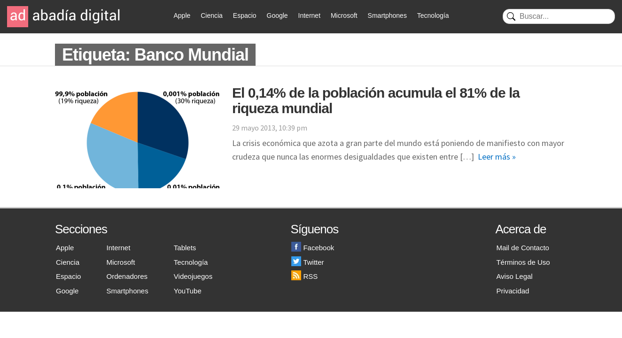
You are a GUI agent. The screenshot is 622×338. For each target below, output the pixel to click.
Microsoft (344, 15)
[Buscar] (559, 16)
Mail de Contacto (522, 248)
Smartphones (387, 15)
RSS (304, 276)
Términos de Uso (523, 262)
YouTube (188, 291)
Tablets (185, 248)
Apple (182, 15)
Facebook (312, 248)
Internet (309, 15)
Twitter (307, 262)
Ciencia (212, 15)
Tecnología (433, 15)
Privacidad (512, 291)
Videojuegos (193, 276)
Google (277, 15)
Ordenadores (127, 276)
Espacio (245, 15)
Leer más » (497, 156)
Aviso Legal (514, 276)
